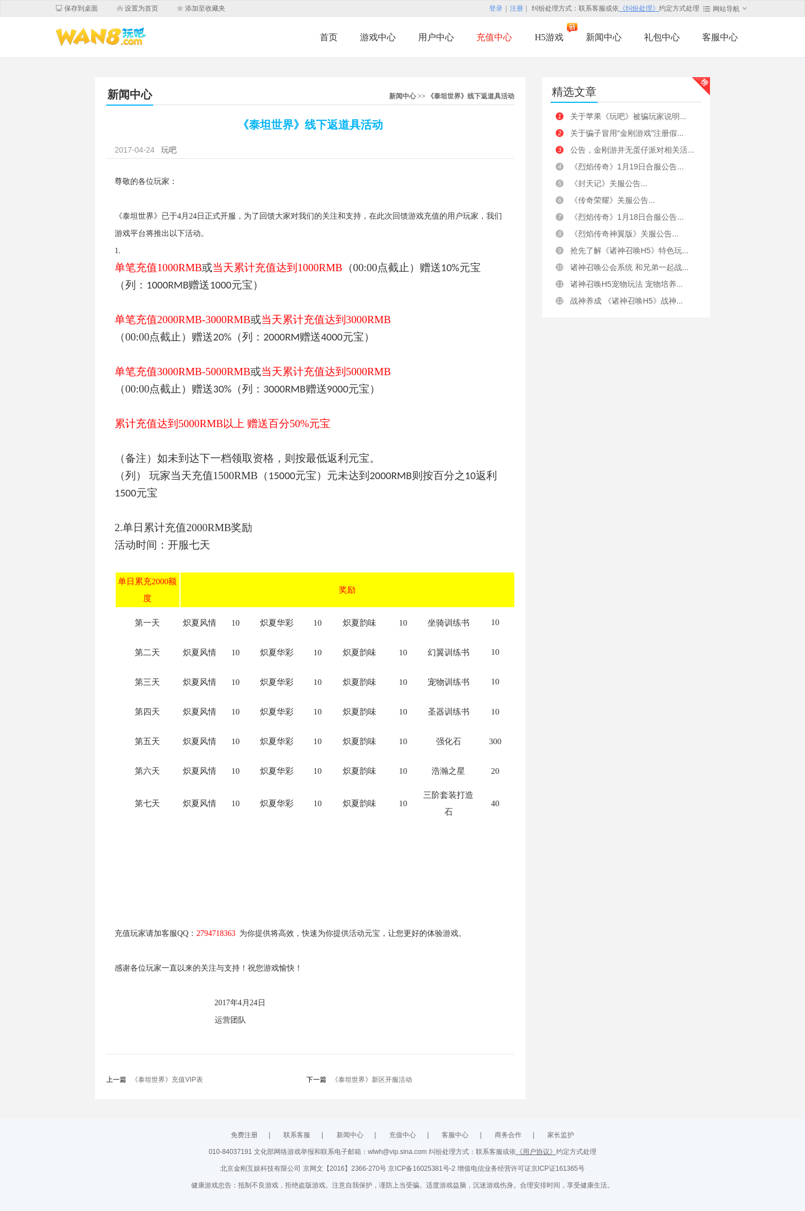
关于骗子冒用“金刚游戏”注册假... (627, 133)
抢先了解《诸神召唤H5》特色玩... (629, 250)
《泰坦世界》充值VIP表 (166, 1080)
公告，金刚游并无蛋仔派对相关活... (632, 149)
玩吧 (169, 149)
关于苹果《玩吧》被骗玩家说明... (628, 116)
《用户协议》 (536, 1152)
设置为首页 (141, 8)
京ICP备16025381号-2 (422, 1168)
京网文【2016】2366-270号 (346, 1168)
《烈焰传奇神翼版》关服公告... (624, 233)
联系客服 (296, 1135)
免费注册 (244, 1135)
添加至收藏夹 (205, 8)
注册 (516, 8)
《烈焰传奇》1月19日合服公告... (627, 166)
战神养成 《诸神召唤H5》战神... (626, 300)
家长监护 (560, 1135)
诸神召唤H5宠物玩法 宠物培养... (626, 284)
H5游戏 (549, 37)
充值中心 (494, 37)
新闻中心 (604, 37)
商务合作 (508, 1135)
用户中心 (436, 37)
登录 (496, 8)
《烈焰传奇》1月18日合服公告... (627, 216)
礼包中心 (662, 37)
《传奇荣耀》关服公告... (612, 200)
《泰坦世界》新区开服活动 (372, 1080)
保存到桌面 (81, 8)
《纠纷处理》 (639, 8)
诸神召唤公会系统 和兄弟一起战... (629, 267)
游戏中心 (378, 37)
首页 (329, 37)
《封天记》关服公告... (608, 183)
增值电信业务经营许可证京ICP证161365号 (521, 1168)
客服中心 (720, 37)
